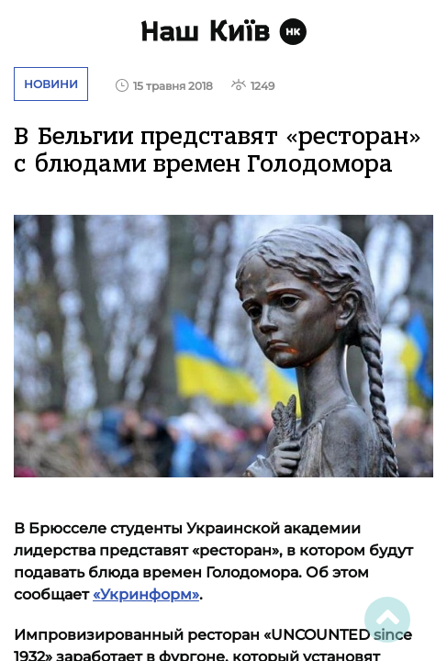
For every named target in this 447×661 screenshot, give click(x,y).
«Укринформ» (146, 594)
